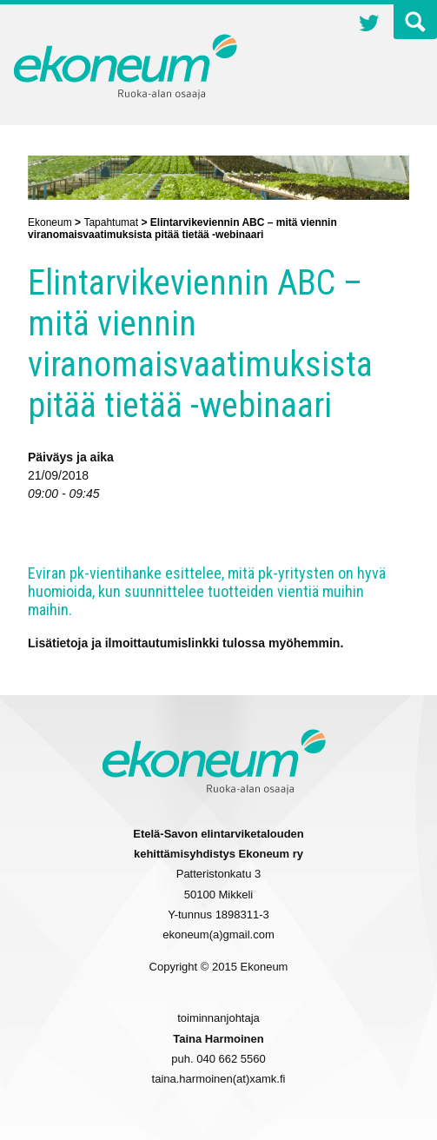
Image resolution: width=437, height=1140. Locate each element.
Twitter (369, 25)
